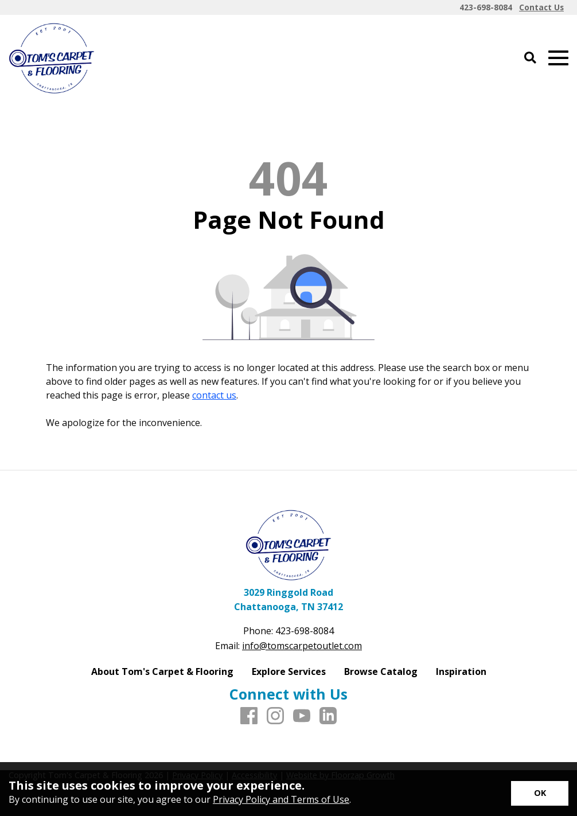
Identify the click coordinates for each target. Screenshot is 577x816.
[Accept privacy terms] (539, 793)
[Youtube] (301, 716)
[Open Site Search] (530, 58)
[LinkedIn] (328, 716)
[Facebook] (249, 716)
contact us (214, 395)
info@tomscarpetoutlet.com (302, 645)
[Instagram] (275, 716)
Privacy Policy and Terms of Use (281, 799)
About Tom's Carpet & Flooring (162, 671)
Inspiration (461, 671)
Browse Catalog (381, 671)
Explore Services (289, 671)
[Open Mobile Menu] (558, 58)
